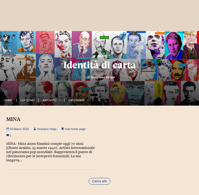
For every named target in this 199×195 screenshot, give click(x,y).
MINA (13, 119)
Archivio (49, 100)
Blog (99, 55)
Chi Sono (27, 100)
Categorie (76, 100)
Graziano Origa (103, 77)
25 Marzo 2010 (17, 129)
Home (8, 100)
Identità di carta (99, 65)
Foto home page (75, 129)
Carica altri (99, 181)
